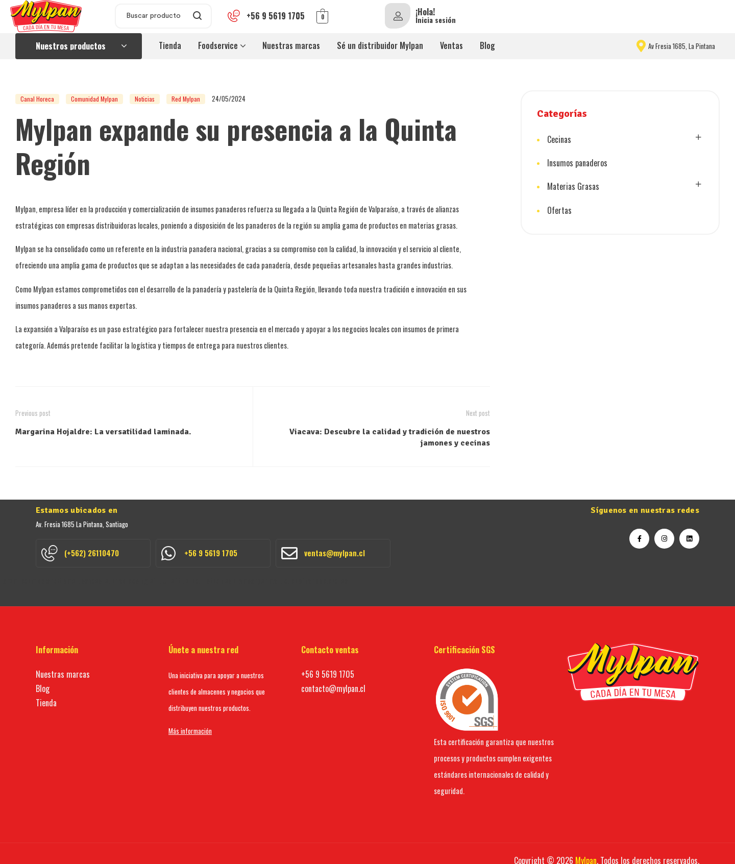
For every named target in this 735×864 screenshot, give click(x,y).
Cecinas (559, 139)
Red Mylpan (186, 98)
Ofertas (559, 208)
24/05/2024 (229, 98)
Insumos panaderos (577, 162)
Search (198, 16)
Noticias (145, 98)
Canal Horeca (37, 98)
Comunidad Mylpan (94, 98)
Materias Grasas (573, 185)
